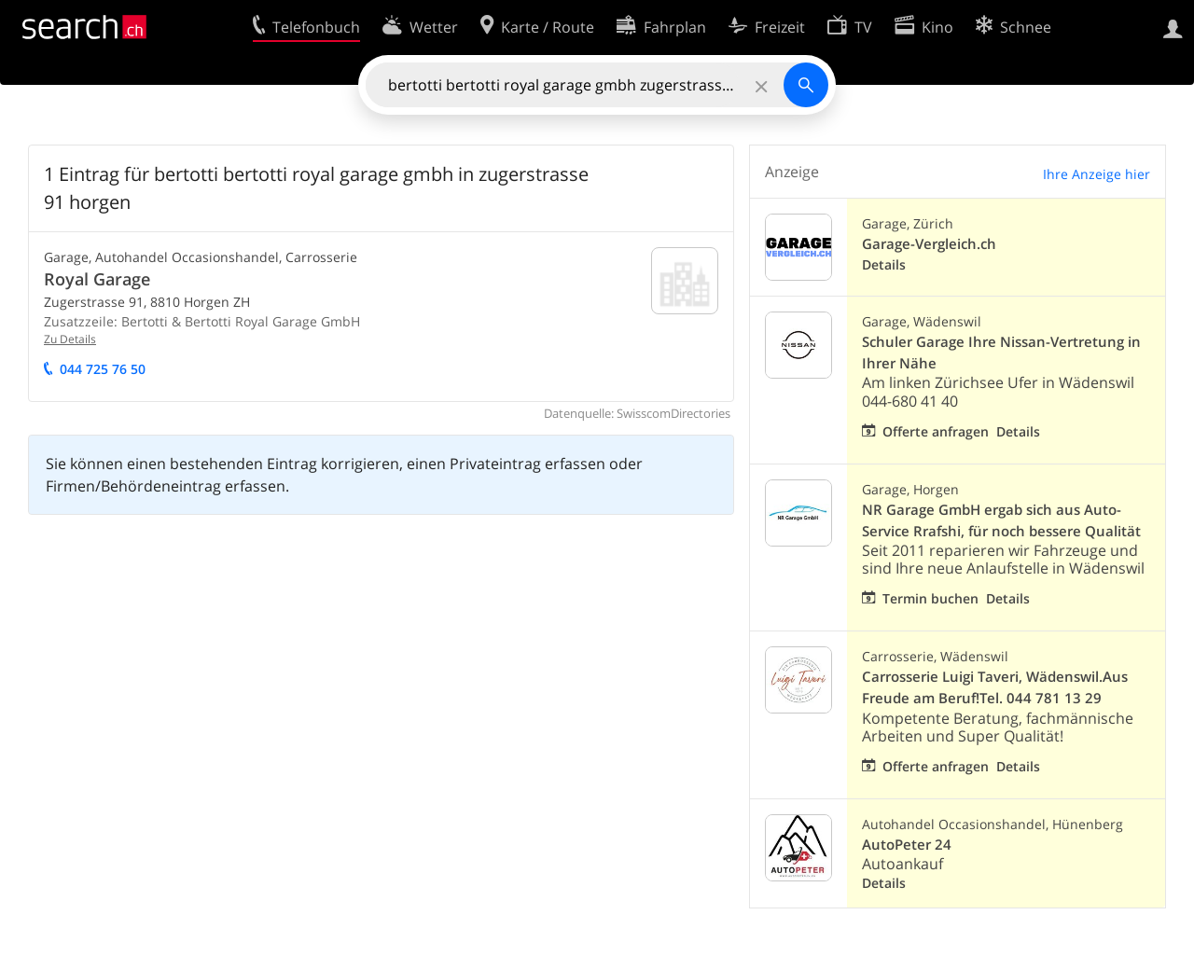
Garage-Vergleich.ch (929, 244)
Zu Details (70, 339)
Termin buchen (930, 598)
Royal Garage (97, 279)
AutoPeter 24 (906, 844)
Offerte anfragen (935, 431)
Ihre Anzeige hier (1096, 174)
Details (884, 264)
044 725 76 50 (103, 369)
